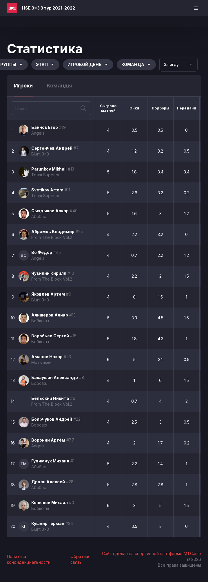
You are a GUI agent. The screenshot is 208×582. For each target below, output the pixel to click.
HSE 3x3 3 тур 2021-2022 (48, 8)
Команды (59, 86)
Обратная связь (80, 559)
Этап (45, 64)
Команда (136, 64)
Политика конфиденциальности (28, 559)
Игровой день (88, 64)
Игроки (23, 86)
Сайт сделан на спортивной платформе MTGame (151, 553)
